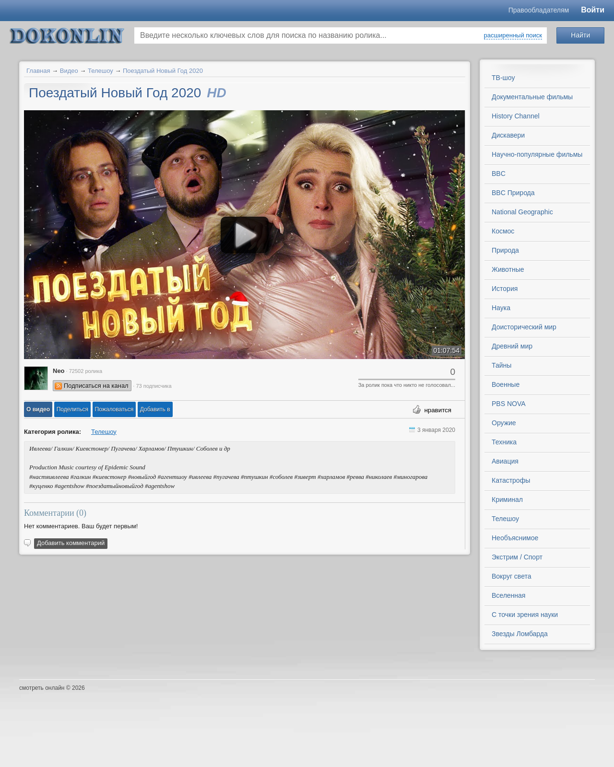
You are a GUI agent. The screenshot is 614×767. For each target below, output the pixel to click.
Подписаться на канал (96, 385)
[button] (38, 409)
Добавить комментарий (71, 542)
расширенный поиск (513, 35)
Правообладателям (538, 10)
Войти (592, 10)
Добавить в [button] (155, 409)
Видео (69, 70)
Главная (38, 70)
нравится (437, 410)
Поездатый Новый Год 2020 (163, 70)
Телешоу (100, 70)
